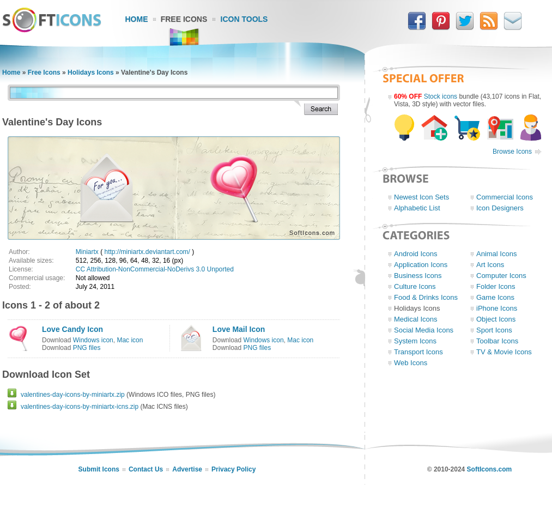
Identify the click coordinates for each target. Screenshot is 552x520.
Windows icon (93, 340)
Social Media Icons (423, 330)
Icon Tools (244, 19)
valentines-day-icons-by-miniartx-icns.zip (79, 406)
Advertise (187, 469)
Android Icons (416, 254)
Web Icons (410, 363)
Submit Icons (98, 469)
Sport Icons (494, 330)
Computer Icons (501, 275)
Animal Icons (496, 254)
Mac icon (130, 340)
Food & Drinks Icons (426, 297)
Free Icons (184, 19)
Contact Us (146, 469)
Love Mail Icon (239, 329)
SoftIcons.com (489, 469)
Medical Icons (415, 319)
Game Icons (495, 297)
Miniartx (87, 252)
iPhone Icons (496, 308)
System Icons (415, 341)
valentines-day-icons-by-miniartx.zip (73, 394)
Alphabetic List (417, 208)
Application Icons (420, 265)
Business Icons (417, 275)
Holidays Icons (91, 72)
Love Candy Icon (72, 329)
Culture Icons (415, 286)
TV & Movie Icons (504, 352)
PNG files (87, 348)
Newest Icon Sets (421, 197)
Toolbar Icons (497, 341)
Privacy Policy (233, 469)
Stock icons (440, 96)
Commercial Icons (504, 197)
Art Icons (490, 265)
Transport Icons (418, 352)
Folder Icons (495, 286)
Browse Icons (512, 151)
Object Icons (495, 319)
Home (136, 19)
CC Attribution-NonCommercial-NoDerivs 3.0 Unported (155, 269)
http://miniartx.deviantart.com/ (147, 252)
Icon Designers (500, 208)
